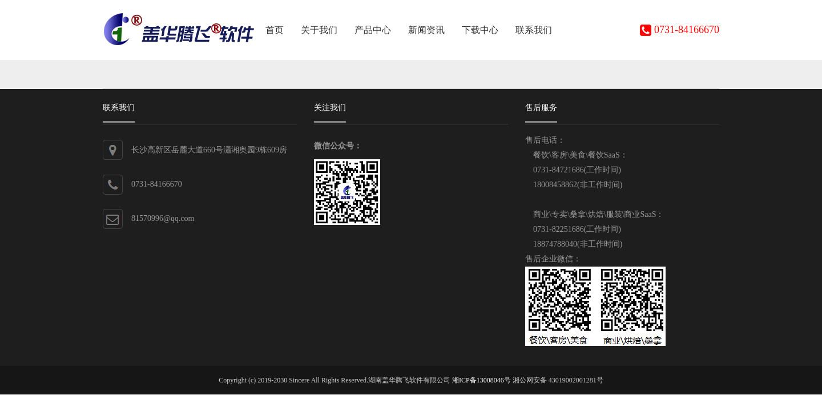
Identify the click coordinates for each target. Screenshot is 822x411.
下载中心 (480, 30)
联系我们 (533, 30)
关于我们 (319, 30)
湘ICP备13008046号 (481, 380)
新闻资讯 (426, 30)
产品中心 (372, 30)
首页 (274, 30)
